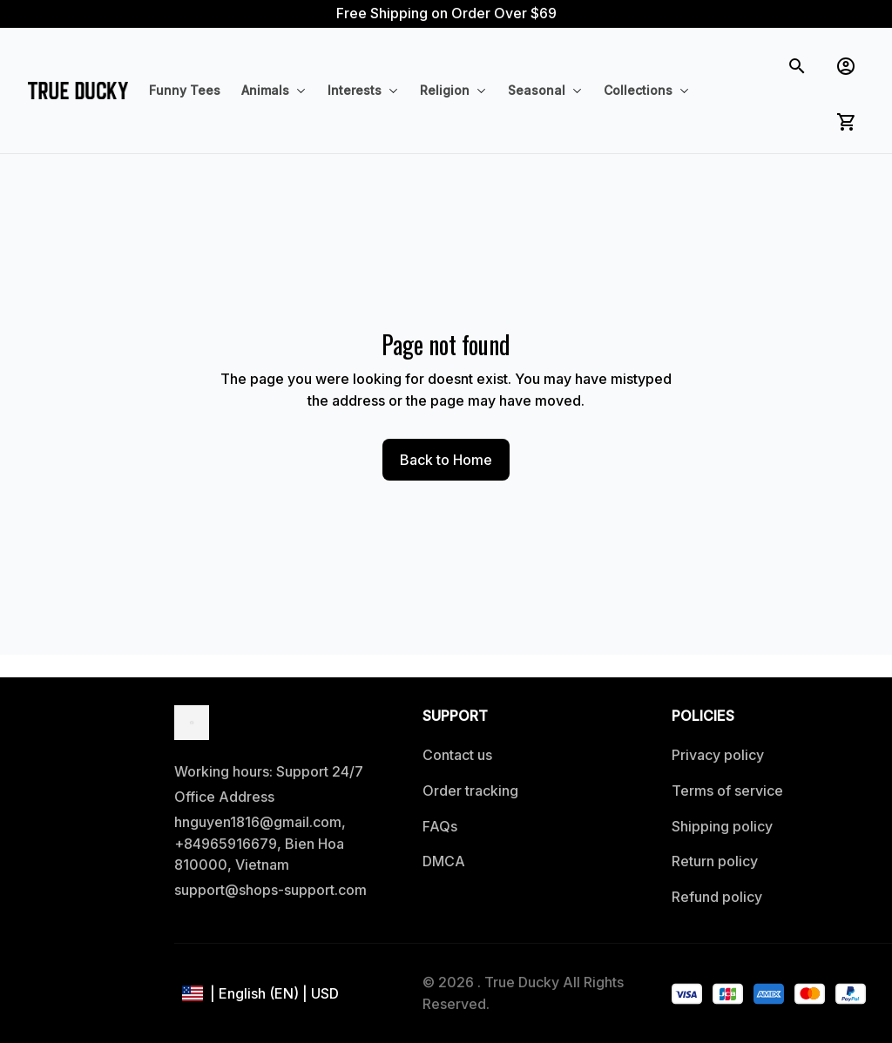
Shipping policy (722, 826)
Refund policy (717, 896)
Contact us (457, 755)
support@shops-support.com (270, 889)
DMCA (443, 861)
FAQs (439, 826)
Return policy (715, 861)
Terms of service (727, 790)
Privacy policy (718, 755)
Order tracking (470, 790)
